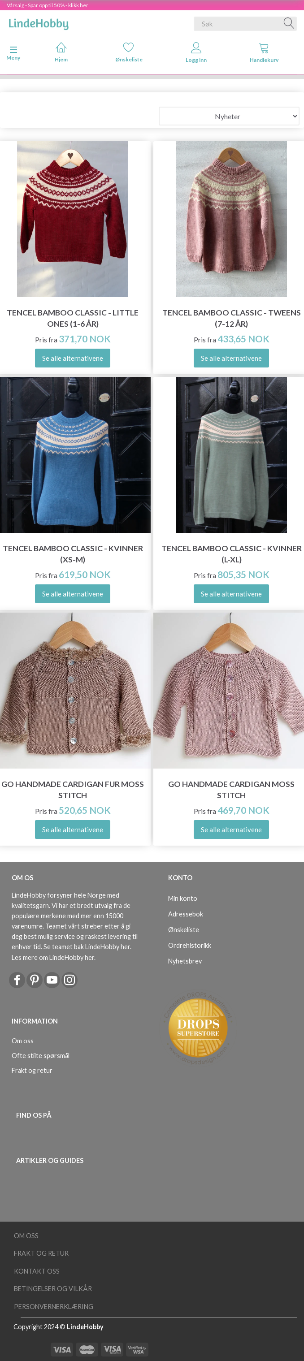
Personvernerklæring (53, 1306)
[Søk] (289, 23)
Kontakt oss (37, 1271)
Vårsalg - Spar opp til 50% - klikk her (47, 5)
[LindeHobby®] (38, 22)
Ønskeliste (129, 52)
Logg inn (196, 52)
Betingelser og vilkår (53, 1288)
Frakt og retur (32, 1070)
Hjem (61, 52)
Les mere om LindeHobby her (53, 957)
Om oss (23, 1041)
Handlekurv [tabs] (264, 52)
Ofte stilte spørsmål (40, 1055)
